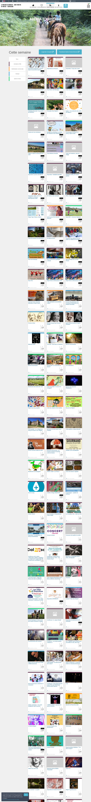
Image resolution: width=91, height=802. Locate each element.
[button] (36, 67)
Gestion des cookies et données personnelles (11, 799)
